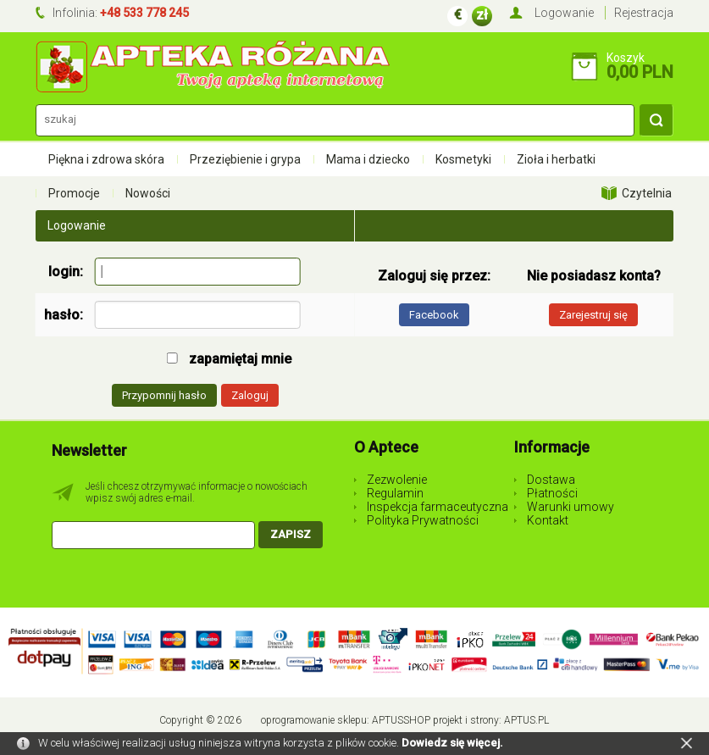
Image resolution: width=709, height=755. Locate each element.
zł (482, 15)
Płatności (552, 493)
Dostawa (551, 479)
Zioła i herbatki (556, 159)
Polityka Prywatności (423, 520)
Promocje (74, 193)
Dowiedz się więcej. (452, 742)
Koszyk (626, 57)
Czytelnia (647, 193)
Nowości (147, 193)
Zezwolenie (397, 479)
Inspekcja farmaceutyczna (437, 507)
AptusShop (401, 720)
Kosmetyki (463, 159)
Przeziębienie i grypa (245, 159)
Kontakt (547, 520)
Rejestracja (643, 12)
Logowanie (564, 12)
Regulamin (395, 493)
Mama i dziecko (368, 159)
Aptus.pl (526, 720)
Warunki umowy (570, 507)
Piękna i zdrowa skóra (106, 159)
